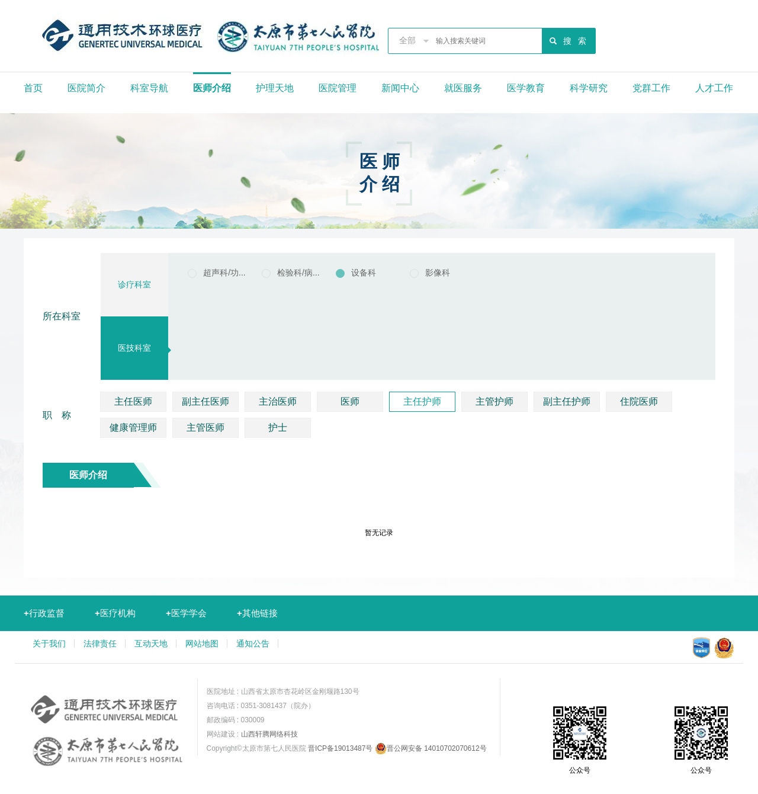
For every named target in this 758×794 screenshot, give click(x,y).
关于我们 (49, 643)
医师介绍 (212, 88)
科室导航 (149, 88)
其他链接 (257, 613)
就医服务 (463, 88)
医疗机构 (115, 613)
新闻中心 (400, 88)
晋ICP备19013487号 (340, 748)
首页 (33, 88)
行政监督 (44, 613)
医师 (350, 401)
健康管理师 (133, 427)
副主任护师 (566, 401)
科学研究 (589, 88)
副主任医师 (205, 401)
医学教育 (526, 88)
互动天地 (151, 643)
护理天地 (275, 88)
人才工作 (714, 88)
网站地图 (202, 643)
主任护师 (422, 401)
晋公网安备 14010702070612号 (431, 748)
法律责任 (100, 643)
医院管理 (337, 88)
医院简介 (86, 88)
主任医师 (133, 401)
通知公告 (252, 643)
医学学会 (186, 613)
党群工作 (651, 88)
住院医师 (639, 401)
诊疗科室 (134, 284)
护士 (277, 427)
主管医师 (205, 427)
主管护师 (494, 401)
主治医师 (278, 401)
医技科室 (134, 348)
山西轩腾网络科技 (269, 734)
